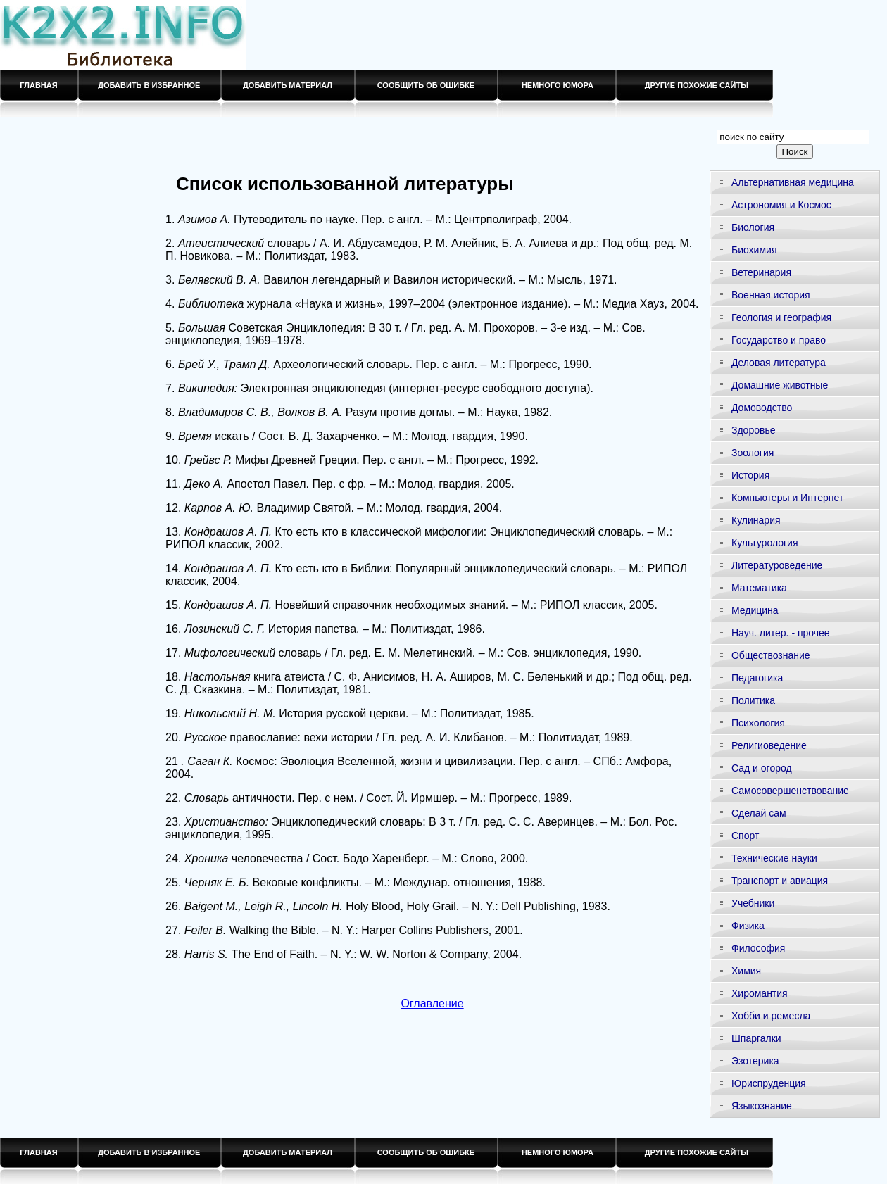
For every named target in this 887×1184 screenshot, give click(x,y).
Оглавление (432, 1003)
